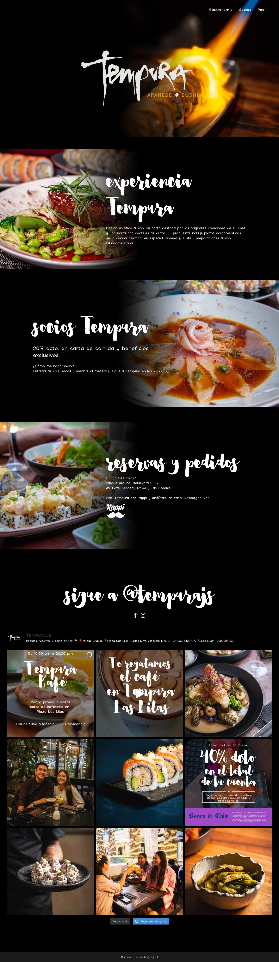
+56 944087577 (123, 478)
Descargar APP (196, 498)
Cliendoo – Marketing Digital (139, 957)
